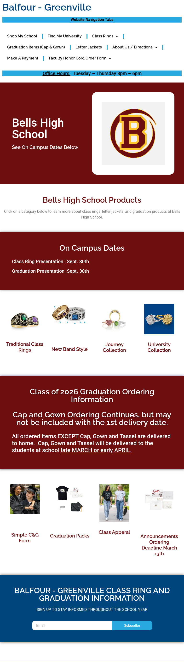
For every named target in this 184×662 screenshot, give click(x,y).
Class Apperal (114, 532)
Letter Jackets (88, 47)
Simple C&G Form (25, 538)
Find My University (65, 36)
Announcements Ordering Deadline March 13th (159, 544)
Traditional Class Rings (24, 347)
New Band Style (70, 349)
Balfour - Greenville (46, 7)
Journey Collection (114, 347)
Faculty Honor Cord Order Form (80, 58)
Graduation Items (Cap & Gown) (36, 47)
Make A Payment (22, 58)
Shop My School (22, 36)
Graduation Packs (69, 536)
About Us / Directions (134, 47)
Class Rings (105, 36)
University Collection (159, 347)
